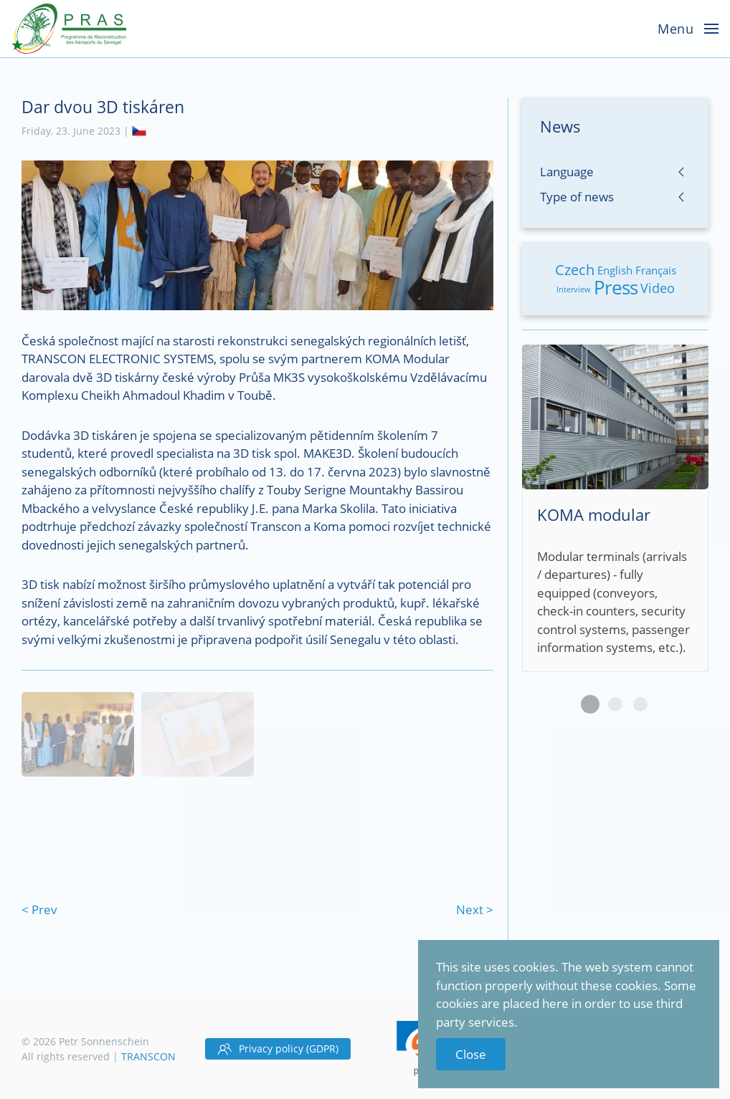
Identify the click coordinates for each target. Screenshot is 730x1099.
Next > (474, 909)
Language (567, 171)
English (614, 270)
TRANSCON (148, 1056)
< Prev (39, 909)
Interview (573, 289)
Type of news (577, 196)
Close (470, 1054)
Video (657, 288)
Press (615, 287)
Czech (574, 269)
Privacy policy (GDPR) (277, 1049)
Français (655, 270)
